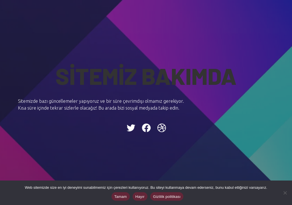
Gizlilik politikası (167, 196)
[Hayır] (285, 193)
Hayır (140, 196)
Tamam (120, 196)
